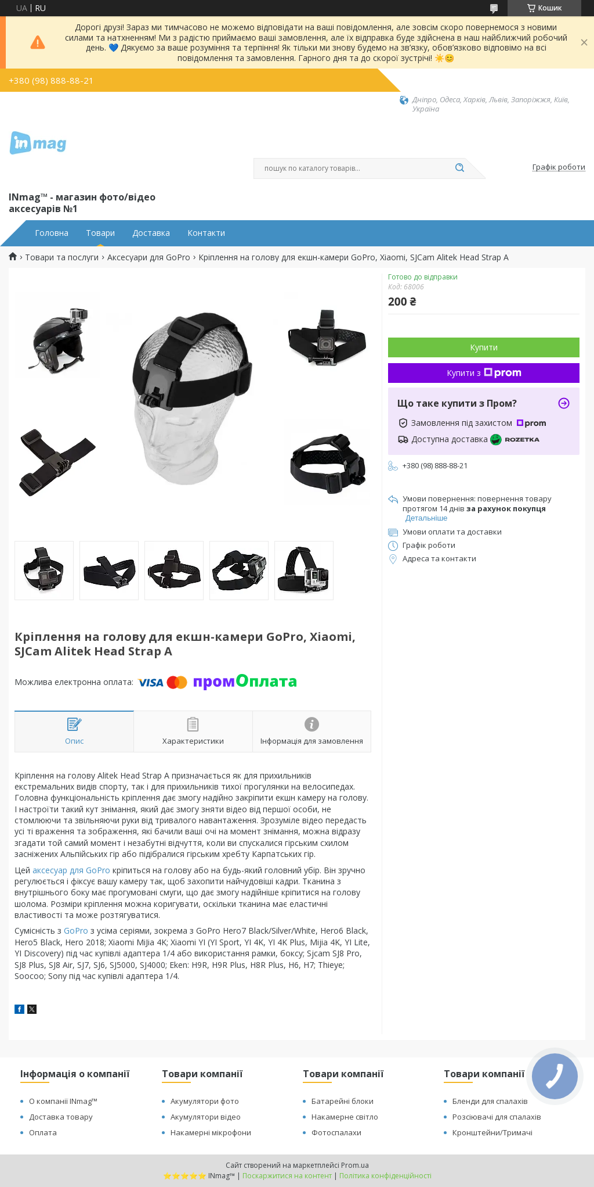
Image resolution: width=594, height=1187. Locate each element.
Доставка (151, 233)
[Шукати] (459, 168)
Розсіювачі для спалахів (496, 1116)
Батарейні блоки (343, 1101)
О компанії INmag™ (63, 1101)
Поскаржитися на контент (287, 1176)
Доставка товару (61, 1116)
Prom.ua (355, 1165)
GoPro (76, 930)
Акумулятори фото (205, 1101)
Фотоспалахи (336, 1132)
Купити (484, 347)
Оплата (43, 1132)
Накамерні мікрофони (211, 1132)
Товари (100, 233)
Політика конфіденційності (385, 1176)
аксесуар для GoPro (71, 870)
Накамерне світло (345, 1116)
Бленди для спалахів (490, 1101)
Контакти (206, 233)
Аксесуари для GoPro (148, 257)
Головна (51, 233)
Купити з (484, 372)
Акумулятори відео (206, 1116)
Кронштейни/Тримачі (492, 1132)
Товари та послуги (62, 257)
